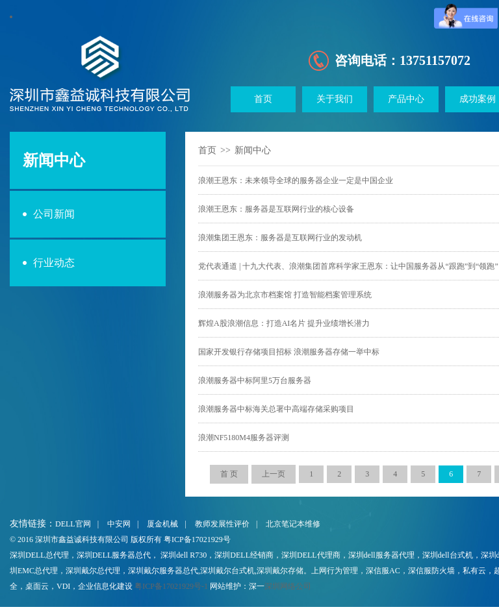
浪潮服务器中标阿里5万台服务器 (254, 380)
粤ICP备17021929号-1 (171, 586)
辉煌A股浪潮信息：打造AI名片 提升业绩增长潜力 (284, 323)
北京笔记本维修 (293, 523)
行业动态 (54, 262)
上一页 (273, 473)
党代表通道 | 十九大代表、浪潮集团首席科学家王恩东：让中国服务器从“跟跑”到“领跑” (348, 266)
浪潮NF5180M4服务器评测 (243, 437)
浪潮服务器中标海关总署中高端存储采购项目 (276, 409)
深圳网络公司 (287, 586)
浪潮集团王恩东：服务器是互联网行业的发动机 (280, 237)
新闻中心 (253, 150)
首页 (263, 99)
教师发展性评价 (222, 523)
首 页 (229, 473)
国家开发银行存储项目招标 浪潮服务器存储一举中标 (288, 351)
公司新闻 (54, 213)
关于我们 (334, 99)
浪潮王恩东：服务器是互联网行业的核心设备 (276, 209)
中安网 (119, 523)
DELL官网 (73, 523)
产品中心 (406, 99)
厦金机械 (162, 523)
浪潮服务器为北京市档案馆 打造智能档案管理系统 (285, 294)
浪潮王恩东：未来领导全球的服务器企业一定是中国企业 (295, 180)
